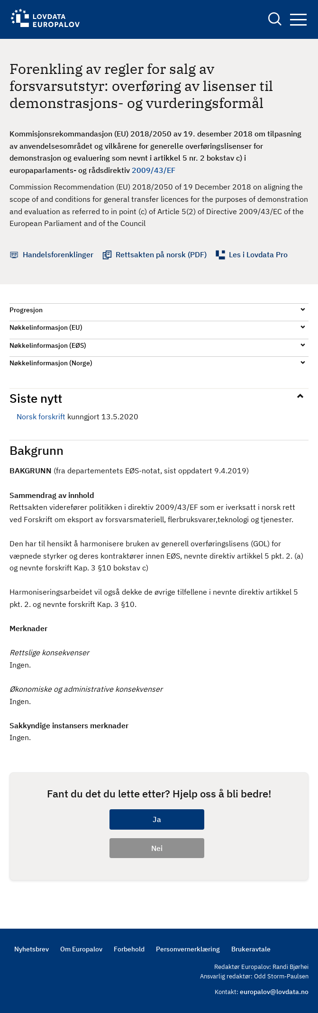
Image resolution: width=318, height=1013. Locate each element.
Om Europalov (81, 949)
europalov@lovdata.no (274, 991)
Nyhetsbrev (31, 949)
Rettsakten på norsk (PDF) (161, 254)
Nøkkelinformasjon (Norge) (50, 363)
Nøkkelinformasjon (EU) (45, 327)
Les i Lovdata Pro (258, 254)
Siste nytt (35, 398)
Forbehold (129, 949)
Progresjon (26, 310)
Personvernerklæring (188, 949)
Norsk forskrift (41, 416)
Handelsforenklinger (58, 254)
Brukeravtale (251, 949)
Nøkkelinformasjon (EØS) (47, 345)
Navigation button (298, 20)
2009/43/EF (153, 170)
